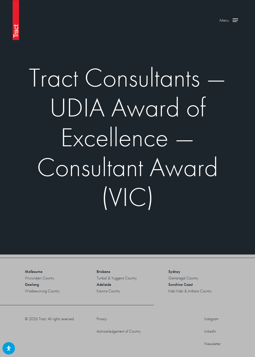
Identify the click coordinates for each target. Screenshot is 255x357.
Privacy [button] (102, 318)
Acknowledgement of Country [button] (119, 331)
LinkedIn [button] (210, 331)
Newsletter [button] (212, 343)
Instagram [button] (211, 318)
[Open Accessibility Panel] (8, 348)
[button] (229, 20)
